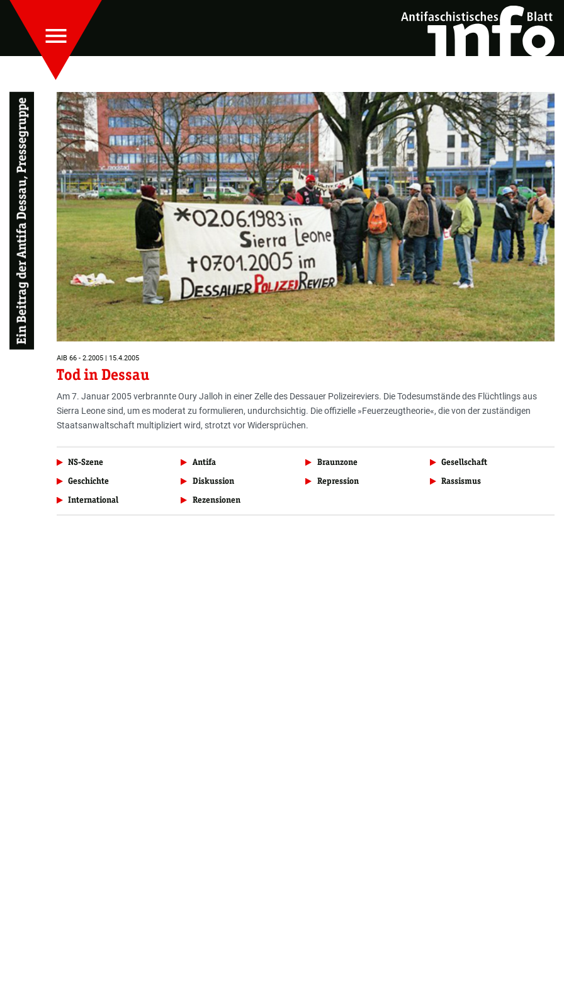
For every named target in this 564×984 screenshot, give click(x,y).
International (93, 500)
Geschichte (88, 481)
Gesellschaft (464, 462)
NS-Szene (85, 462)
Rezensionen (216, 500)
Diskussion (213, 481)
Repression (338, 481)
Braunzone (337, 462)
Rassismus (461, 481)
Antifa (204, 462)
